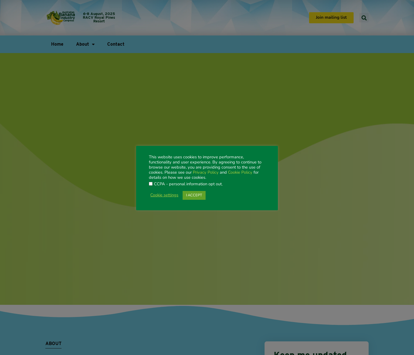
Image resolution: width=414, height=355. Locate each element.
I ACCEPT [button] (194, 195)
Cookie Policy (240, 173)
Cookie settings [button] (164, 195)
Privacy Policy (206, 173)
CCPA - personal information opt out (188, 184)
